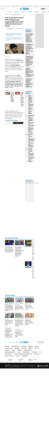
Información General (10, 352)
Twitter (5, 342)
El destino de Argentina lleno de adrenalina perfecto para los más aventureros (29, 82)
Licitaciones (24, 355)
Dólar (8, 6)
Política (29, 11)
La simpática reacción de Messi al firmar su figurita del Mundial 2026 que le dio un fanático (19, 252)
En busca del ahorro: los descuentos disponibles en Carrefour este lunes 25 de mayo (31, 140)
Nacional (7, 350)
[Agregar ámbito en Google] (10, 29)
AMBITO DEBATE (33, 360)
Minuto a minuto (8, 327)
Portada (7, 346)
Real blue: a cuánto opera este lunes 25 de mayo (29, 322)
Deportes (11, 14)
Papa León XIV (23, 6)
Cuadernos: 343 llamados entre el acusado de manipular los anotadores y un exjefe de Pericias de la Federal (31, 124)
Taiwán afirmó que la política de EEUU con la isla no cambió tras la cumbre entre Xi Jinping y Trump (29, 61)
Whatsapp (19, 342)
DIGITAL (10, 360)
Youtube (16, 342)
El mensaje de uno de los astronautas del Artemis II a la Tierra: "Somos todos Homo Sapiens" (29, 49)
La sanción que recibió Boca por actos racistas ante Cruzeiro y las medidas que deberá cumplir (15, 39)
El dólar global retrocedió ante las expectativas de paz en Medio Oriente (9, 307)
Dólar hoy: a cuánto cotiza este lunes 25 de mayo (29, 307)
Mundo (13, 350)
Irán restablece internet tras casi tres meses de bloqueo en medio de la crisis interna (29, 37)
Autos (19, 352)
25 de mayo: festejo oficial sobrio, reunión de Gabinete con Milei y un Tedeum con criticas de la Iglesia (30, 104)
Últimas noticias (15, 346)
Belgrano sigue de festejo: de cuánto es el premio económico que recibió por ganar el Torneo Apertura (14, 34)
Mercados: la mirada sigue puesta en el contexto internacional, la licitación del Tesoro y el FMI (9, 333)
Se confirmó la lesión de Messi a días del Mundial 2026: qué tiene (9, 250)
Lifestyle (36, 348)
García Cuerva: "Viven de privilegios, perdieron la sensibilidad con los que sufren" (31, 155)
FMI (44, 6)
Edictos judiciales (9, 355)
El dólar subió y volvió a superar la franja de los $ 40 (19, 308)
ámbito (6, 14)
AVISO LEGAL (36, 354)
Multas (18, 355)
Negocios (36, 11)
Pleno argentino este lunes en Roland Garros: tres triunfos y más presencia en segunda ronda (23, 99)
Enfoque (35, 6)
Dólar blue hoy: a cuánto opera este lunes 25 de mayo (9, 322)
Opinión (43, 11)
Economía (16, 11)
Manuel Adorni (30, 6)
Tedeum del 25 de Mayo (15, 6)
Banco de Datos (8, 348)
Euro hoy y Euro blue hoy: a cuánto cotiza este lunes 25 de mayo (19, 333)
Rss (40, 352)
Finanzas (23, 11)
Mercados (17, 348)
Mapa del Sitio (8, 354)
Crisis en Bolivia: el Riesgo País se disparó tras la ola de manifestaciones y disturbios (30, 72)
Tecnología (34, 352)
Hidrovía (40, 6)
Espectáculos (26, 352)
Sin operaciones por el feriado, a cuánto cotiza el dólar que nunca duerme (19, 323)
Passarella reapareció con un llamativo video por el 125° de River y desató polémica (13, 97)
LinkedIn (13, 342)
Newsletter (46, 11)
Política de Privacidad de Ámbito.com (23, 354)
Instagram (10, 342)
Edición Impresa (28, 350)
